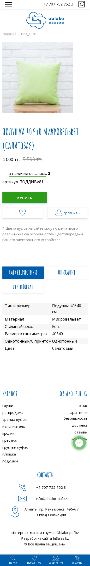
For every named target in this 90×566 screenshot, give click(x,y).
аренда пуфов (14, 419)
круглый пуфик (15, 447)
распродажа (12, 412)
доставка (80, 425)
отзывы (81, 432)
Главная (9, 34)
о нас (83, 405)
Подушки (28, 34)
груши (7, 405)
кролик (8, 433)
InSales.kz (61, 538)
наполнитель (13, 426)
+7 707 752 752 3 (58, 4)
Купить (24, 197)
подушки (10, 461)
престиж (9, 440)
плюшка (9, 454)
